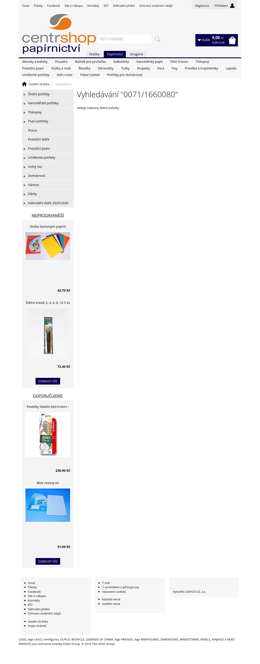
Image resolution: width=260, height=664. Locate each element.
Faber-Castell (90, 75)
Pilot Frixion (179, 61)
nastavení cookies (114, 592)
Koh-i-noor (65, 75)
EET (106, 6)
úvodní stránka (38, 621)
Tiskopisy (202, 61)
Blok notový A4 (48, 483)
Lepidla (231, 68)
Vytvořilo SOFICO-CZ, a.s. (189, 592)
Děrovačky (105, 68)
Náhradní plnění (124, 6)
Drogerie (136, 54)
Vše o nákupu (74, 6)
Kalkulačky (121, 61)
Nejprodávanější (48, 215)
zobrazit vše (47, 381)
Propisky (143, 68)
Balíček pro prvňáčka (90, 61)
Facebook (53, 6)
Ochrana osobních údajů (155, 6)
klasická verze (111, 599)
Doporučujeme (48, 395)
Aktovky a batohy (35, 61)
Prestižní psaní (33, 68)
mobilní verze (111, 604)
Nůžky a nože (61, 68)
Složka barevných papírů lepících (48, 227)
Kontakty (93, 6)
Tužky (125, 68)
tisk (107, 583)
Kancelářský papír (150, 61)
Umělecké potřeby (35, 75)
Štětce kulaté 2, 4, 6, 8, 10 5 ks (48, 303)
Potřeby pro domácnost (124, 75)
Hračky (94, 54)
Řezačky (85, 68)
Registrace (202, 6)
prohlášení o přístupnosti (122, 587)
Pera (160, 68)
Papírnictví (115, 54)
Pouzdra (61, 61)
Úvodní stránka (39, 84)
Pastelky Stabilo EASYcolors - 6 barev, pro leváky (48, 407)
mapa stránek (37, 626)
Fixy (175, 68)
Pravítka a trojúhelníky (201, 68)
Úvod (25, 6)
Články (38, 6)
